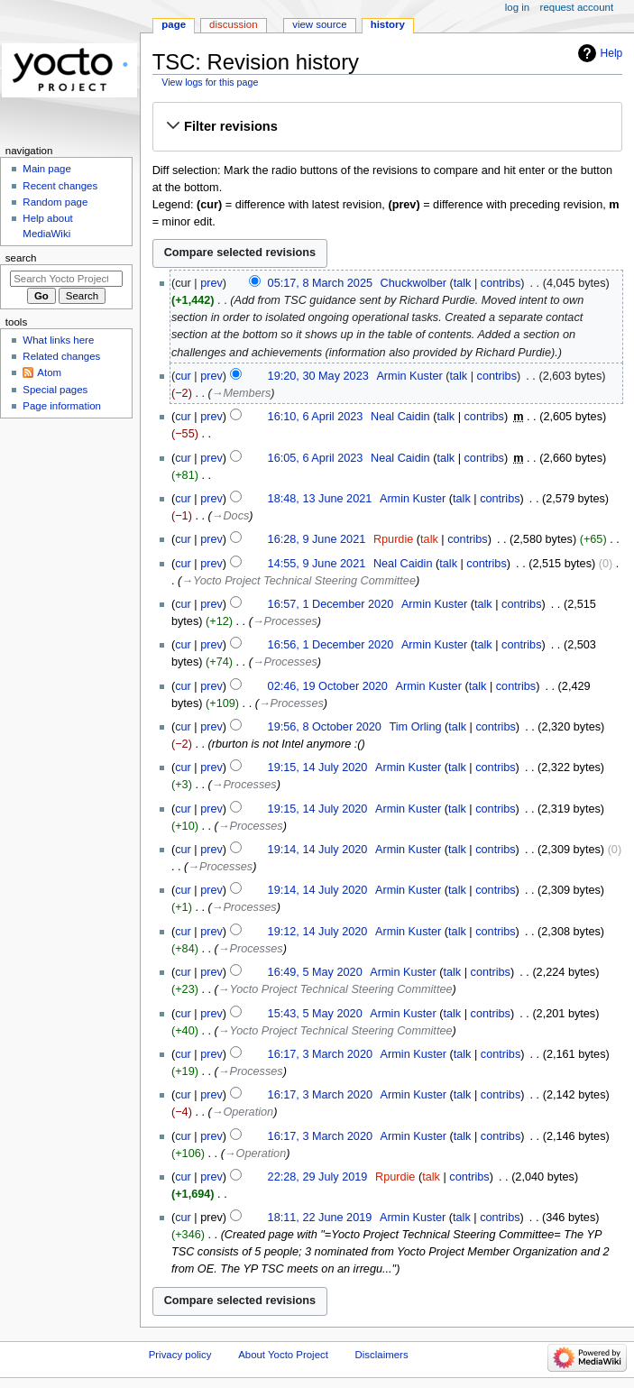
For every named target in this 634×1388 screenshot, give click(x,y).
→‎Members (241, 393)
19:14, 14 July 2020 (318, 849)
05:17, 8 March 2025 (320, 283)
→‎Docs (231, 516)
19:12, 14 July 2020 (318, 931)
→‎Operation (242, 1112)
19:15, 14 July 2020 (318, 767)
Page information (62, 405)
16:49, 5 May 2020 (315, 972)
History (388, 24)
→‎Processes (285, 621)
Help (612, 53)
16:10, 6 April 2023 (315, 416)
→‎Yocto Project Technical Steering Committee (298, 581)
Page (173, 24)
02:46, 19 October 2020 (328, 686)
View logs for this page (209, 82)
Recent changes (60, 185)
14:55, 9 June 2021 (317, 563)
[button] (387, 126)
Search (21, 258)
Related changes (61, 356)
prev (211, 283)
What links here (58, 340)
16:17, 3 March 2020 (320, 1054)
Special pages (55, 389)
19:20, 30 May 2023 (318, 376)
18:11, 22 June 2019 (320, 1217)
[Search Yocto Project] (66, 279)
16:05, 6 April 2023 (315, 458)
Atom (49, 372)
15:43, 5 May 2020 (315, 1013)
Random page (55, 202)
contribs (500, 283)
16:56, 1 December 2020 (331, 645)
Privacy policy (180, 1354)
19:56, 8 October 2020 (324, 727)
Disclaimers (382, 1354)
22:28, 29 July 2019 (318, 1177)
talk (463, 283)
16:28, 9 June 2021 (317, 539)
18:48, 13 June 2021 (320, 498)
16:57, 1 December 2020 (331, 604)
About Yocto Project (283, 1354)
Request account (577, 7)
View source (319, 24)
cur (183, 376)
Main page (47, 168)
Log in (517, 7)
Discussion (233, 24)
